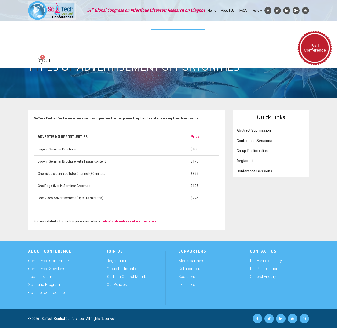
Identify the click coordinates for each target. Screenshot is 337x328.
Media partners (191, 260)
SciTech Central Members (129, 276)
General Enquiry (263, 276)
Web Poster (199, 28)
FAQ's (243, 10)
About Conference (47, 28)
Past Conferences (265, 28)
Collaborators (189, 268)
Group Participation (252, 151)
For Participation (264, 268)
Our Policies (117, 284)
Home (212, 10)
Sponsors (186, 276)
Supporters (125, 28)
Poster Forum (40, 276)
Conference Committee (48, 260)
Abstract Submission (81, 28)
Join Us (107, 28)
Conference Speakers (46, 268)
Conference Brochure (46, 292)
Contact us (292, 28)
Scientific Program (44, 284)
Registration (246, 161)
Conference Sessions (254, 140)
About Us (227, 10)
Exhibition (146, 28)
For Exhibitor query (266, 260)
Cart (43, 42)
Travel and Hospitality (230, 28)
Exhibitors (186, 284)
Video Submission (172, 28)
